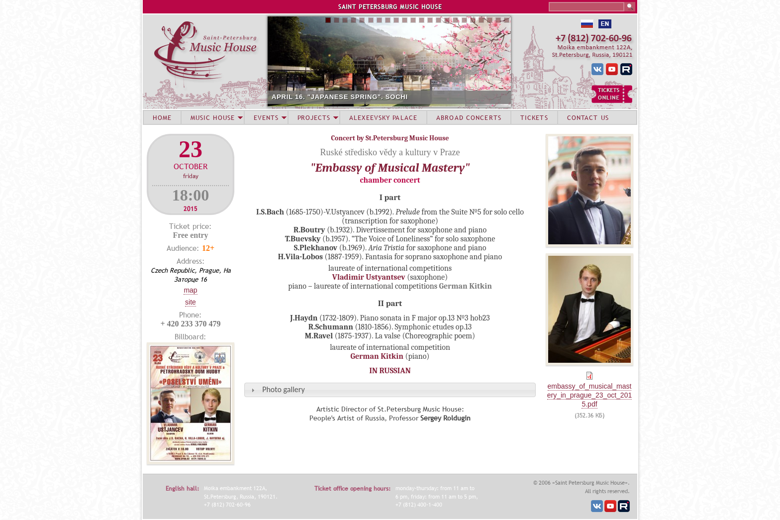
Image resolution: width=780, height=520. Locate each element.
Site (190, 302)
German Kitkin (377, 356)
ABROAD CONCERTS (468, 117)
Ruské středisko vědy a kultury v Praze (390, 152)
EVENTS (266, 117)
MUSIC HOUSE (212, 117)
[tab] (390, 390)
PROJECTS (314, 117)
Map (190, 290)
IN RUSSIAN (389, 370)
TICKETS (534, 117)
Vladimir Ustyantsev (368, 277)
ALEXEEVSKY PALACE (383, 117)
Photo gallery (283, 389)
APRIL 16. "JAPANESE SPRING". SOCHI (340, 97)
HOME (162, 117)
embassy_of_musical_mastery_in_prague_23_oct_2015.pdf (589, 395)
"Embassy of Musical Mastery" (390, 168)
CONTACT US (588, 117)
